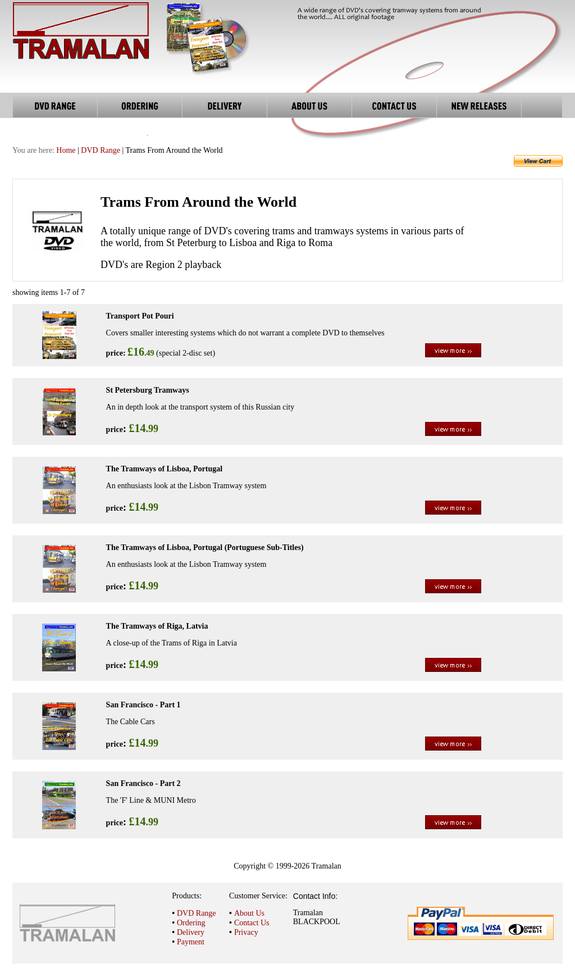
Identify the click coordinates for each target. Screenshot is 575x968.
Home (65, 150)
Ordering (191, 923)
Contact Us (252, 923)
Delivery (190, 932)
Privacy (246, 932)
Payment (190, 942)
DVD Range (100, 150)
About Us (249, 913)
